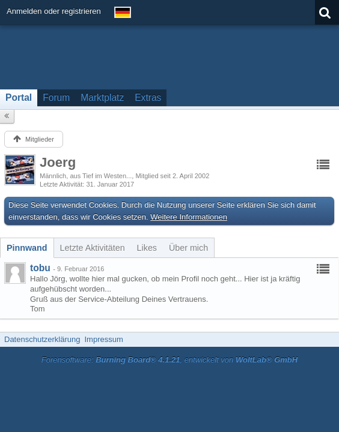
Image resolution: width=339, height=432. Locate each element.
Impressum (103, 339)
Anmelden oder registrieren (54, 11)
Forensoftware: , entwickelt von (169, 359)
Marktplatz (102, 97)
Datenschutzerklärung (42, 339)
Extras (148, 97)
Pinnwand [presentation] (27, 248)
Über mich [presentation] (188, 248)
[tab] (27, 248)
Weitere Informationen (188, 216)
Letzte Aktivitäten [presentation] (92, 248)
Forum (56, 97)
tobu (40, 268)
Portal (18, 97)
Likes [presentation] (147, 248)
